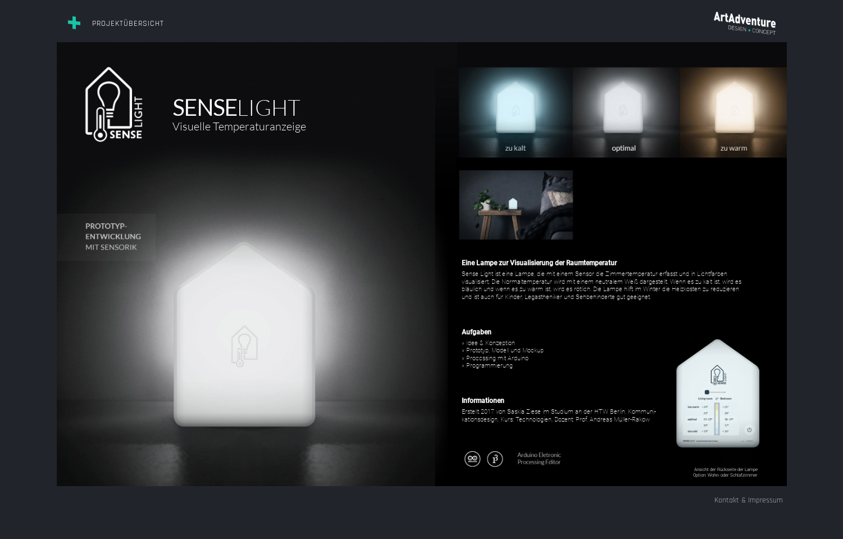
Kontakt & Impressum (748, 500)
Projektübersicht (128, 24)
